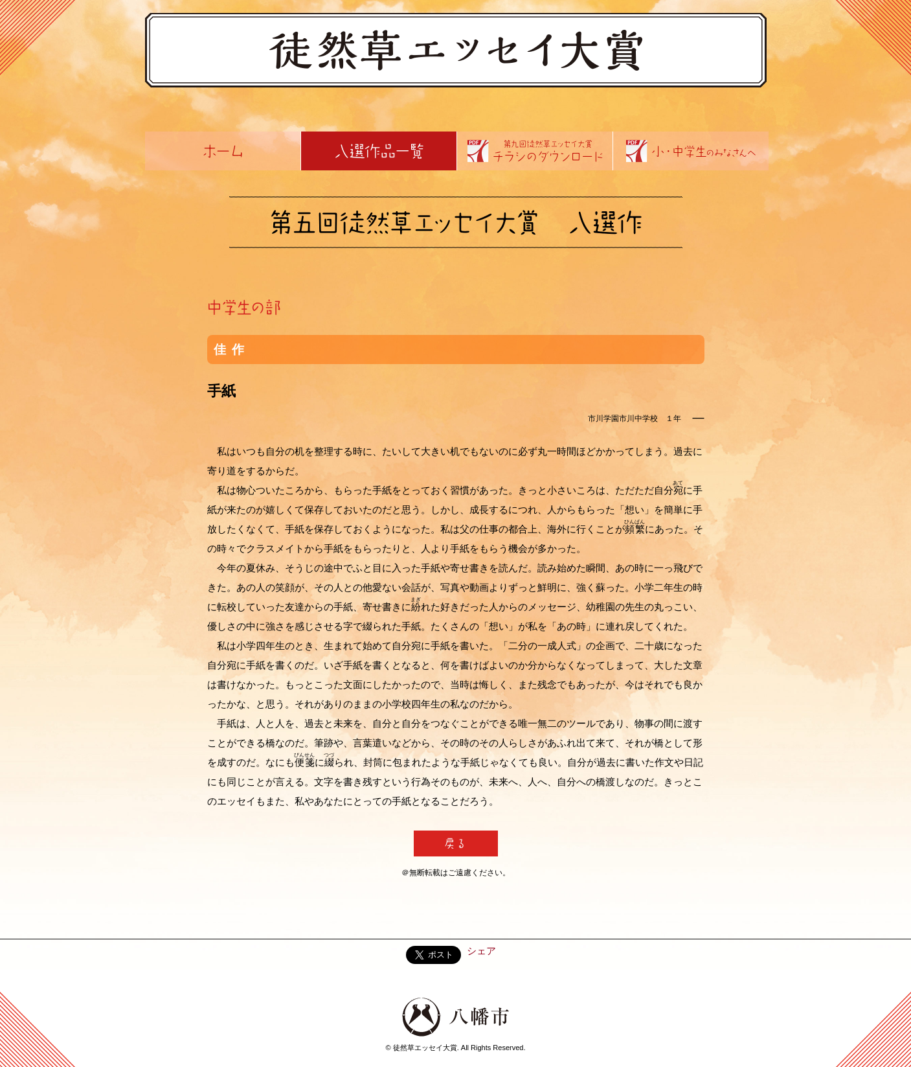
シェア (481, 950)
